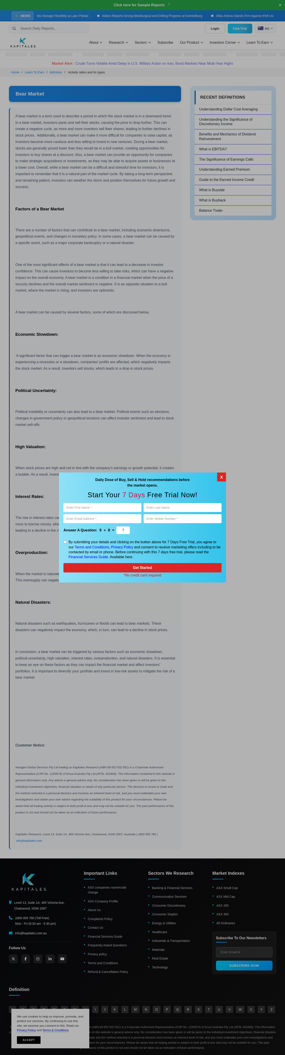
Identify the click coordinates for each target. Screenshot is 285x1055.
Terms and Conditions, (92, 547)
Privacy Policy (122, 547)
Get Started (142, 568)
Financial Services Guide (88, 557)
